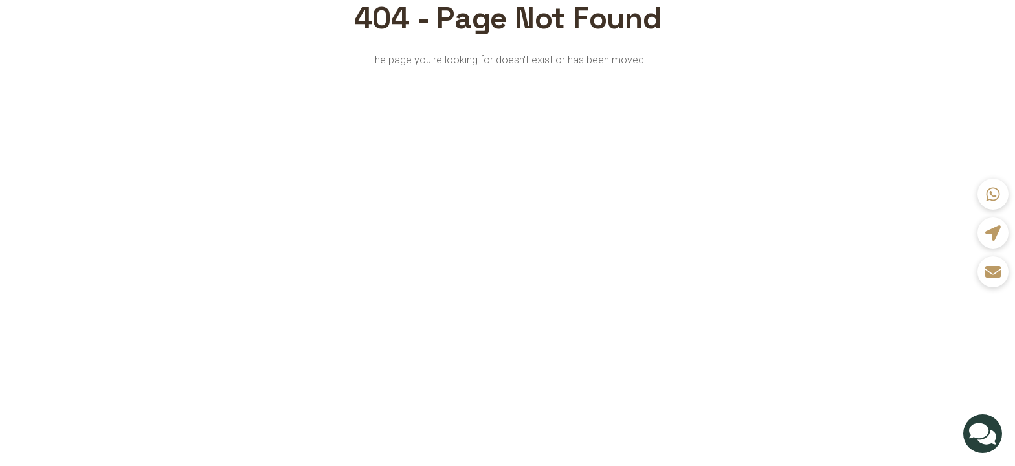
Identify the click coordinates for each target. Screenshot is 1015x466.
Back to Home (507, 93)
